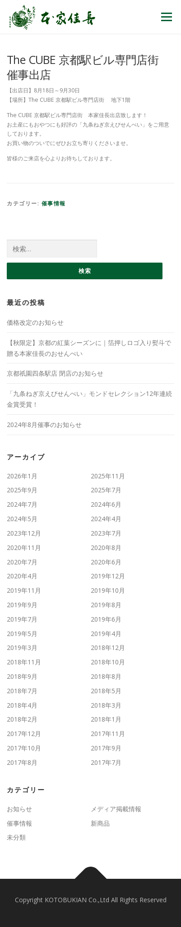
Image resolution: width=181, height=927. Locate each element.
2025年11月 (108, 476)
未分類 (16, 837)
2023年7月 (106, 533)
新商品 (100, 823)
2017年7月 (106, 762)
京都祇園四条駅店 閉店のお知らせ (55, 373)
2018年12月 (108, 647)
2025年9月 (22, 490)
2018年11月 (24, 662)
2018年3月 (106, 705)
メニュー (166, 17)
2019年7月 (22, 619)
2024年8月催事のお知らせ (44, 424)
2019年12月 (108, 576)
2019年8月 (106, 604)
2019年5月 (22, 633)
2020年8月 (106, 547)
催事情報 (54, 203)
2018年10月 (108, 662)
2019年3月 (22, 647)
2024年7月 (22, 504)
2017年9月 (106, 748)
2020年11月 (24, 547)
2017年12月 (24, 733)
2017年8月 (22, 762)
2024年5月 (22, 518)
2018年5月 (106, 690)
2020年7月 (22, 562)
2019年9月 (22, 604)
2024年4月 (106, 518)
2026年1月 (22, 476)
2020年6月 (106, 562)
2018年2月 (22, 719)
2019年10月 (108, 590)
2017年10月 (24, 748)
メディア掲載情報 (116, 808)
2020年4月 (22, 576)
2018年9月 (22, 676)
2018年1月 (106, 719)
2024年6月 (106, 504)
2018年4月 (22, 705)
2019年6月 (106, 619)
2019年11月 (24, 590)
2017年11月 (108, 733)
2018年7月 (22, 690)
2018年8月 (106, 676)
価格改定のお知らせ (35, 322)
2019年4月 (106, 633)
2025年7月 (106, 490)
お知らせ (19, 808)
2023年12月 (24, 533)
